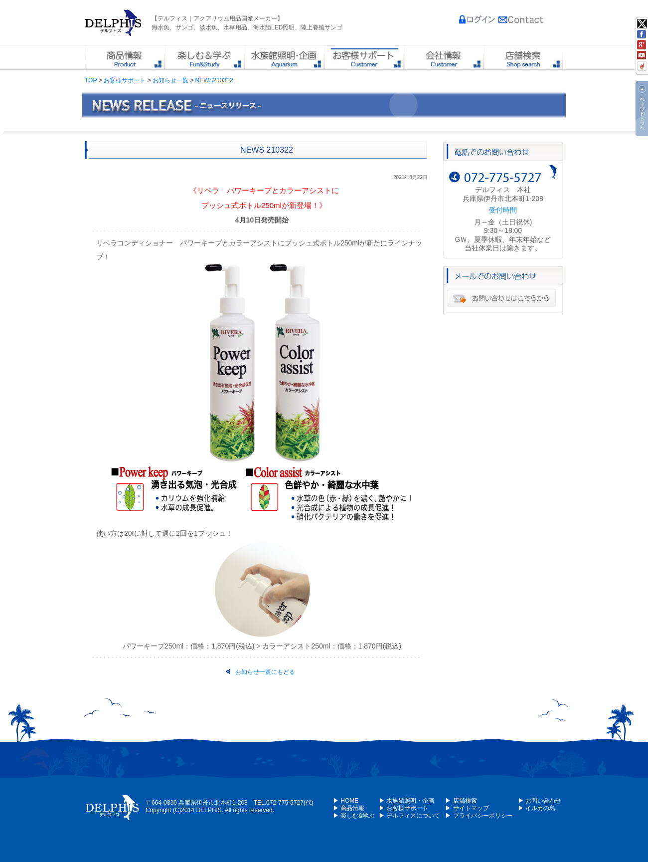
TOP (91, 80)
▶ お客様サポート (403, 808)
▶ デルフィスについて (409, 815)
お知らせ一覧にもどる (260, 671)
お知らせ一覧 (170, 80)
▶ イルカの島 (536, 808)
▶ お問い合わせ (539, 800)
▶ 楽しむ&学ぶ (353, 815)
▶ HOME (345, 800)
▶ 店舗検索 (461, 800)
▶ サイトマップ (466, 808)
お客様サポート (125, 80)
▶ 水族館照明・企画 (406, 800)
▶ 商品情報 (348, 808)
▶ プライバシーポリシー (478, 815)
